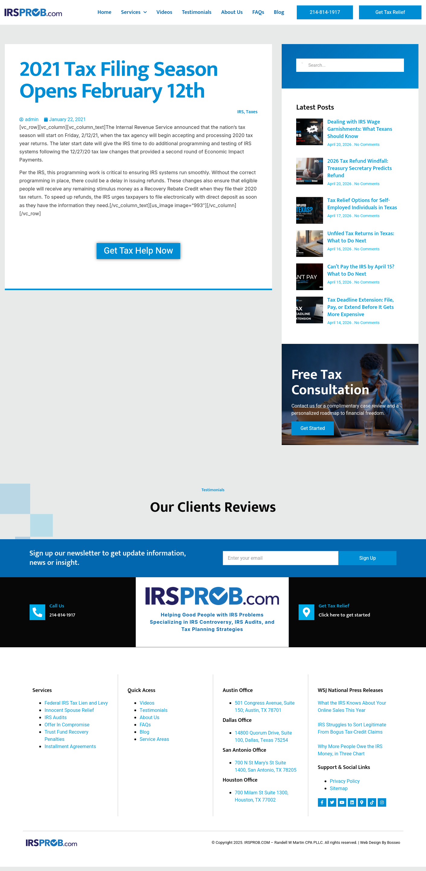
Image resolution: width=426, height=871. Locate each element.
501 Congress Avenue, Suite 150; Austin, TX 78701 (265, 710)
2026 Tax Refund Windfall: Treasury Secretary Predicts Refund (359, 168)
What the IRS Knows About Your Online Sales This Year (352, 710)
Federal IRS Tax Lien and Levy (76, 707)
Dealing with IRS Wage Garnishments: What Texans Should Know (359, 129)
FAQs (258, 12)
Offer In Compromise (67, 728)
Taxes (252, 112)
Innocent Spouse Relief (69, 714)
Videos (164, 12)
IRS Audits (56, 721)
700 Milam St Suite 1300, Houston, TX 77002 (261, 800)
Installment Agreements (70, 750)
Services (134, 13)
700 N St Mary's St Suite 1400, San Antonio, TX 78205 (265, 770)
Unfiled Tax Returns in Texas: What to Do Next (360, 237)
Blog (279, 12)
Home (104, 12)
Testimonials (197, 12)
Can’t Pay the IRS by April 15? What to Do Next (360, 270)
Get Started (312, 433)
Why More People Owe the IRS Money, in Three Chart (350, 754)
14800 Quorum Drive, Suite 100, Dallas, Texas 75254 (263, 740)
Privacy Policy (345, 785)
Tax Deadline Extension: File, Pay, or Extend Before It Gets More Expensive (360, 307)
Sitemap (339, 792)
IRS (240, 112)
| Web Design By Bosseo (379, 847)
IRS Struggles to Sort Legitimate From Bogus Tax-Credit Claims (352, 732)
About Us (231, 12)
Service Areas (154, 743)
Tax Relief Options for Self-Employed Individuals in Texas (362, 204)
